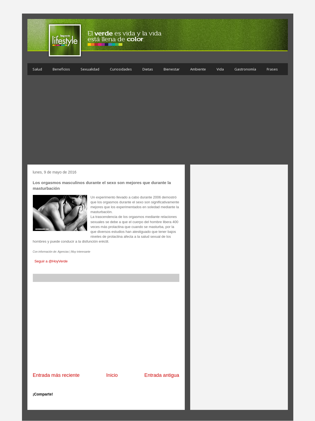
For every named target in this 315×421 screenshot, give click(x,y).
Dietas (147, 69)
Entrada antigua (161, 375)
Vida (220, 69)
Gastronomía (245, 69)
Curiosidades (121, 69)
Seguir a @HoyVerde (51, 261)
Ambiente (198, 69)
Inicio (111, 375)
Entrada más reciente (56, 375)
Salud (37, 69)
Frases (272, 69)
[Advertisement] (157, 121)
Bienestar (172, 69)
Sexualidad (90, 69)
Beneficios (61, 69)
